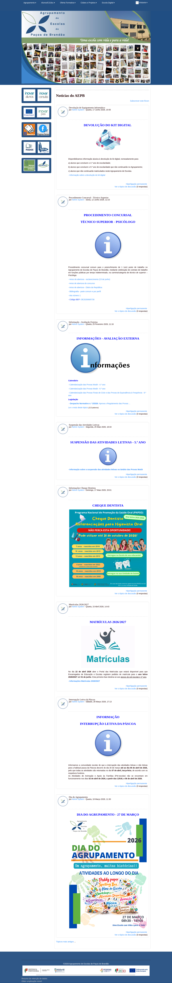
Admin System (78, 110)
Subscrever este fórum (139, 101)
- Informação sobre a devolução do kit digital (86, 175)
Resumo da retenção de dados (34, 978)
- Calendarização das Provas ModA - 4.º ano (86, 385)
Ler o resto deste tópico (78, 407)
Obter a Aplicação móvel (32, 981)
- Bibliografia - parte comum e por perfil (84, 291)
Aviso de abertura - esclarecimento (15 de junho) (89, 279)
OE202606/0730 (87, 299)
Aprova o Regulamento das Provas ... (99, 403)
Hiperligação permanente (136, 184)
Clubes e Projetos (89, 3)
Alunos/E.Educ (48, 3)
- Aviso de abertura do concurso (81, 283)
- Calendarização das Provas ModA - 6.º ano (86, 389)
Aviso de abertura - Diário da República (85, 287)
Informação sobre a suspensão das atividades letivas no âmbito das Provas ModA (106, 469)
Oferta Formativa (68, 3)
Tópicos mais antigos (65, 942)
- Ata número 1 (74, 295)
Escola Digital (108, 3)
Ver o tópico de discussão (125, 187)
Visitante (142, 2)
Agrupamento (30, 3)
